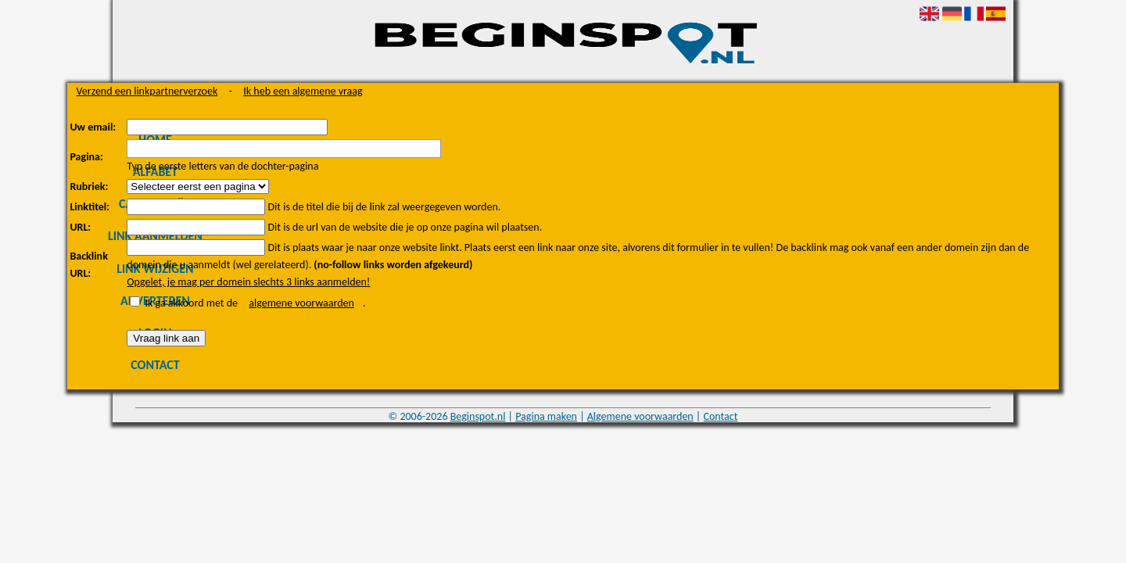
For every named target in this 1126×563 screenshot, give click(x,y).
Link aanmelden (155, 235)
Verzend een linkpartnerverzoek (147, 91)
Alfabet (155, 171)
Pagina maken (546, 416)
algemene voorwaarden (301, 303)
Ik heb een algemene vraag (302, 91)
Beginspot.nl (478, 416)
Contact (155, 364)
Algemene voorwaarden (640, 416)
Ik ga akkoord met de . (255, 303)
